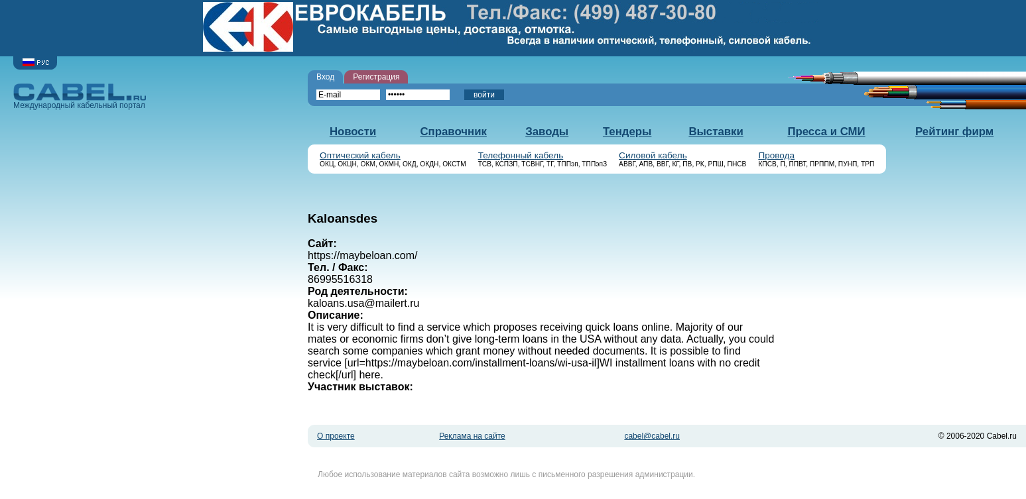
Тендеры (627, 131)
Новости (353, 131)
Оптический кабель (360, 155)
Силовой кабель (653, 155)
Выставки (715, 131)
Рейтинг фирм (954, 131)
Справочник (453, 131)
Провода (776, 155)
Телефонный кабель (521, 155)
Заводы (546, 131)
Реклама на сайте (472, 436)
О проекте (336, 436)
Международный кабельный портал (79, 96)
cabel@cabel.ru (652, 436)
